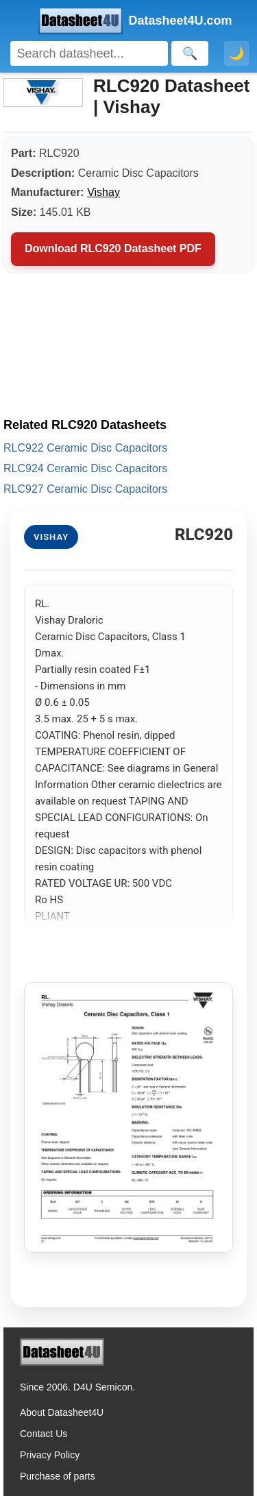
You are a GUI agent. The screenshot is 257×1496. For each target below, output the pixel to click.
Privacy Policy (49, 1454)
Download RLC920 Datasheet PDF (113, 248)
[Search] (89, 53)
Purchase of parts (57, 1476)
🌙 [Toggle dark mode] (236, 53)
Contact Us (43, 1433)
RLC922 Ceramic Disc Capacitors (85, 448)
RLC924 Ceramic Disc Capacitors (85, 468)
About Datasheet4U (61, 1412)
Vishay (103, 192)
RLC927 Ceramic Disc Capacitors (85, 489)
